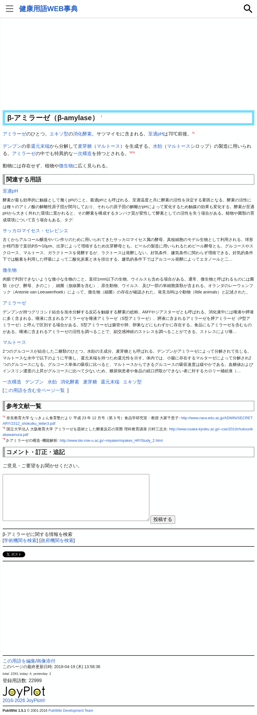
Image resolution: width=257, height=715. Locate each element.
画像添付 (46, 660)
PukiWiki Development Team (70, 711)
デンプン (12, 146)
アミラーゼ (14, 133)
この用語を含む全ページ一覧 (34, 390)
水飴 (157, 146)
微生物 (66, 165)
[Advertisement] (128, 64)
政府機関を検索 (57, 540)
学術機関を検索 (20, 540)
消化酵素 (82, 133)
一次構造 (82, 153)
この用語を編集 (19, 660)
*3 (133, 152)
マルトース (108, 146)
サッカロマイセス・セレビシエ (35, 230)
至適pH (155, 133)
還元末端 (40, 146)
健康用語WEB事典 (48, 9)
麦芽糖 (85, 146)
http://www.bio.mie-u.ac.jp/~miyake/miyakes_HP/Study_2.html (111, 440)
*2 (130, 152)
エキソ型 (59, 133)
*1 (193, 132)
